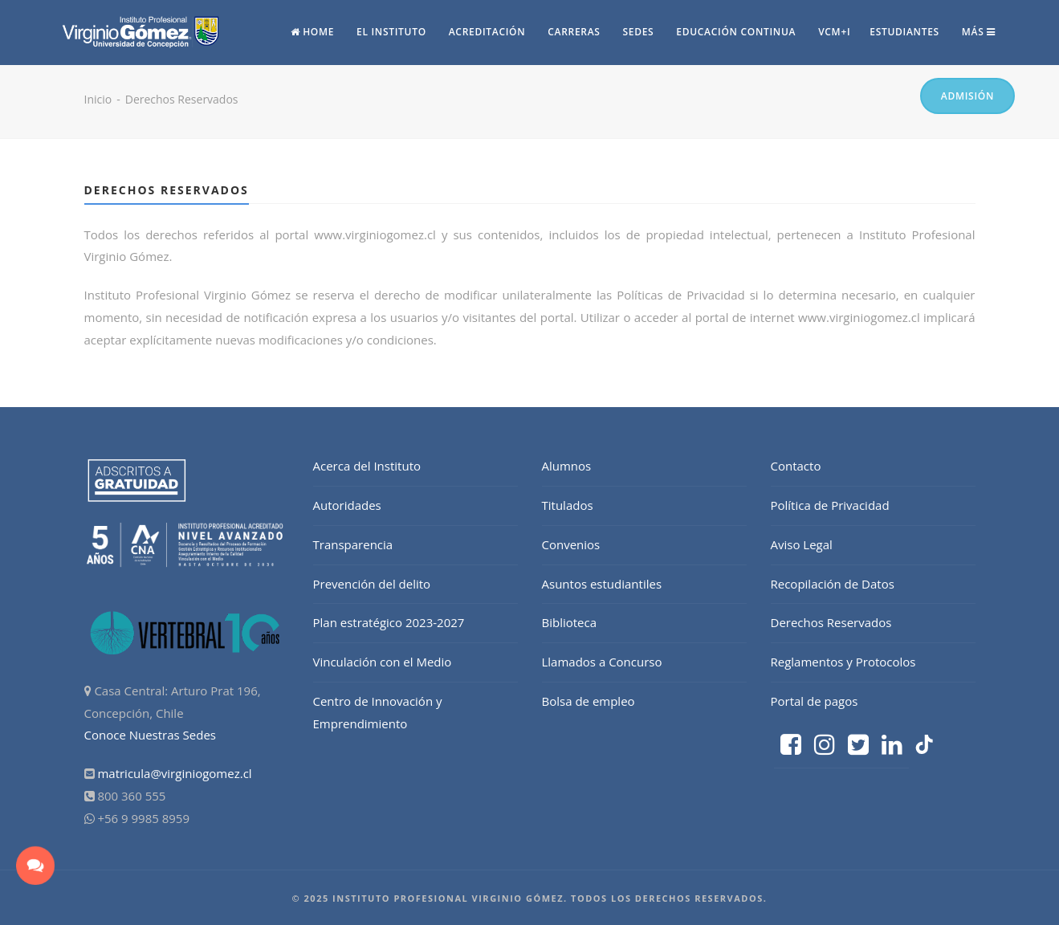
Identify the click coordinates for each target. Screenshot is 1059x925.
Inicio (98, 99)
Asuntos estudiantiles (602, 584)
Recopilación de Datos (832, 584)
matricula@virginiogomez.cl (174, 773)
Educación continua (736, 32)
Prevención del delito (372, 584)
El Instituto (391, 32)
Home (313, 32)
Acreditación (487, 32)
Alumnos (567, 466)
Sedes (638, 32)
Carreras (574, 32)
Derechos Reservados (831, 622)
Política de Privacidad (830, 505)
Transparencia (353, 544)
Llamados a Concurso (602, 662)
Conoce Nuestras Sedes (150, 735)
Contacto (796, 466)
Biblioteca (569, 622)
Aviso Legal (802, 544)
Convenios (571, 544)
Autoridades (347, 505)
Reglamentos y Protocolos (843, 662)
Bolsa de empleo (588, 701)
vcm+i (834, 32)
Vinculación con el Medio (382, 662)
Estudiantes (904, 32)
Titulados (567, 505)
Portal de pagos (814, 701)
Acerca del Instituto (367, 466)
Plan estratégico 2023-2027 (389, 622)
